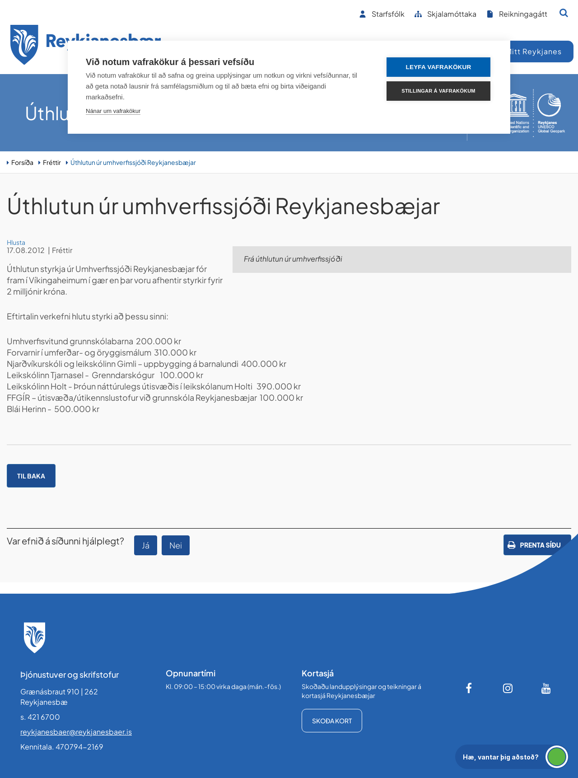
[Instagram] (508, 688)
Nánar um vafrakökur (113, 111)
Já (145, 545)
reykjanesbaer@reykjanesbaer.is (76, 731)
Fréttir (52, 162)
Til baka (31, 476)
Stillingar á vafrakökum (438, 91)
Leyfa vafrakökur (438, 67)
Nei (175, 545)
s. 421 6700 (40, 717)
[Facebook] (469, 688)
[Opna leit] (563, 12)
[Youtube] (546, 688)
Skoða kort (332, 721)
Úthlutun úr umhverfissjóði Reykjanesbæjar (133, 162)
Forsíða (22, 162)
